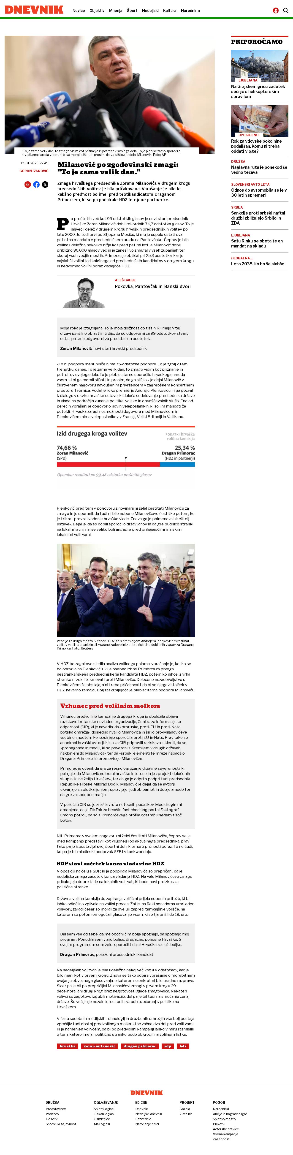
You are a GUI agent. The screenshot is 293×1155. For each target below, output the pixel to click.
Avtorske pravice (226, 1129)
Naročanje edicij (147, 1124)
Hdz (183, 1046)
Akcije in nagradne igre (230, 1114)
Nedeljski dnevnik (148, 1114)
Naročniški (221, 1109)
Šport (132, 10)
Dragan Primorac (140, 1046)
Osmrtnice (102, 1119)
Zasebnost (221, 1139)
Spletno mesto (224, 1119)
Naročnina (190, 10)
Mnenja (115, 10)
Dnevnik (141, 1109)
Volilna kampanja (225, 1134)
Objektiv (97, 10)
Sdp (167, 1046)
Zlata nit (186, 1114)
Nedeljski (150, 10)
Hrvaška (68, 1046)
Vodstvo (52, 1114)
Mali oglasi (102, 1124)
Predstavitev (56, 1109)
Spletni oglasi (104, 1109)
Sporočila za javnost (61, 1124)
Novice (79, 10)
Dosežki (52, 1119)
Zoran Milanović (99, 1046)
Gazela (185, 1109)
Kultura (169, 10)
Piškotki (219, 1124)
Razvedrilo (143, 1119)
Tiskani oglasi (104, 1114)
